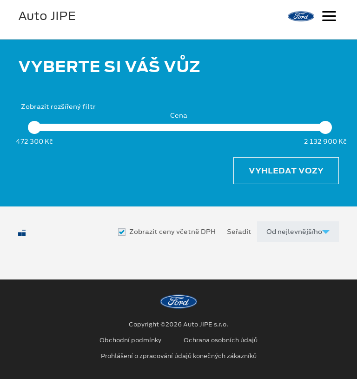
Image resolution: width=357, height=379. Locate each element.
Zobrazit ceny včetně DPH (172, 231)
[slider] (34, 127)
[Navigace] (329, 17)
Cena (178, 115)
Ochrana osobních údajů (221, 340)
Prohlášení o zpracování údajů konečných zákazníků (179, 356)
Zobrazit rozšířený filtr (58, 106)
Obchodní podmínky (130, 340)
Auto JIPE (47, 15)
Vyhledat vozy (286, 170)
